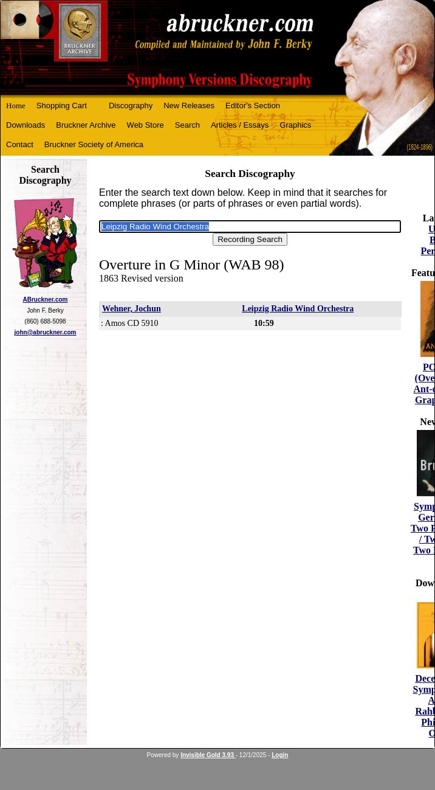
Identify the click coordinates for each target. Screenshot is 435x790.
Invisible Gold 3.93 (208, 755)
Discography (130, 105)
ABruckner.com (45, 299)
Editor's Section (252, 105)
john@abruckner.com (46, 332)
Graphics (295, 125)
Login (280, 755)
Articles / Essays (240, 125)
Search (187, 125)
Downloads (25, 125)
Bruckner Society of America (93, 144)
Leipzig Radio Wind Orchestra (298, 308)
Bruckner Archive (85, 125)
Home (16, 105)
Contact (19, 144)
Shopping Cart (61, 105)
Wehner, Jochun (131, 308)
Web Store (145, 125)
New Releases (188, 105)
